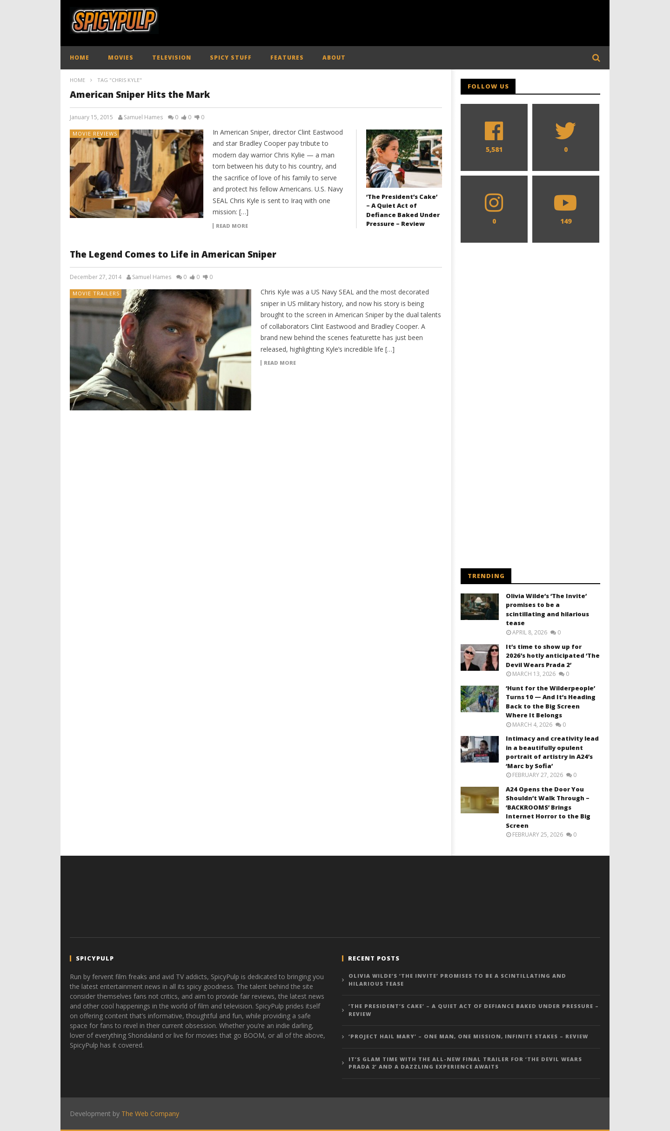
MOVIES (121, 57)
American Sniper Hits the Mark (140, 95)
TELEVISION (171, 57)
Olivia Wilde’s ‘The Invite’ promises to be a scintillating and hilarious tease (547, 609)
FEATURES (287, 57)
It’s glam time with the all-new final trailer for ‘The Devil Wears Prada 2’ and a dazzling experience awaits (465, 1063)
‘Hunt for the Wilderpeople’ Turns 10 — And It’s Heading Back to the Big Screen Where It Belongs (551, 702)
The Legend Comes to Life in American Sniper (173, 254)
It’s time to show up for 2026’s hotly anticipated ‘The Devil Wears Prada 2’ (553, 655)
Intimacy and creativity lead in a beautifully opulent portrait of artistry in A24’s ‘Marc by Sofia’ (552, 752)
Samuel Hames (143, 117)
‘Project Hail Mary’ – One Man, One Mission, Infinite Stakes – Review (468, 1036)
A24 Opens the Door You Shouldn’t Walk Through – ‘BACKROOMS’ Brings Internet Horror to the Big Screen (548, 807)
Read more (232, 226)
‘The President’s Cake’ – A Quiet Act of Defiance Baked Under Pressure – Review (403, 210)
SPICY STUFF (231, 57)
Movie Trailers (96, 293)
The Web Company (150, 1113)
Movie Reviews (95, 133)
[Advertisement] (430, 21)
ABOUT (334, 57)
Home (77, 79)
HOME (79, 57)
